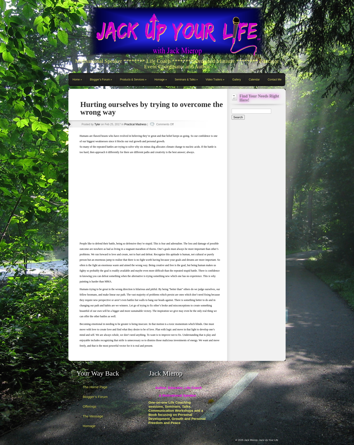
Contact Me (275, 79)
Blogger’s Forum (100, 79)
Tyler (97, 124)
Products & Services (132, 79)
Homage (159, 79)
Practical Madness (135, 124)
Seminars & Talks (185, 79)
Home (76, 79)
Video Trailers (214, 79)
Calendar (254, 79)
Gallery (236, 79)
